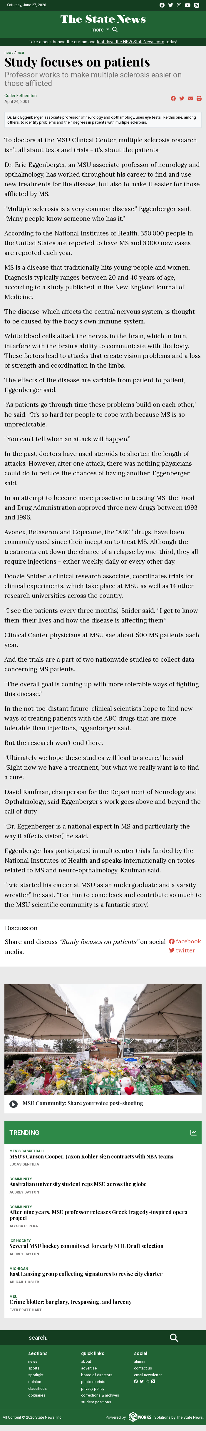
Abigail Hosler (24, 1282)
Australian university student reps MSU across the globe (78, 1184)
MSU (20, 53)
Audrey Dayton (24, 1192)
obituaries (36, 1395)
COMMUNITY (20, 1179)
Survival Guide (87, 29)
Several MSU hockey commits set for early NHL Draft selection (86, 1245)
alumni (139, 1361)
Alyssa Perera (23, 1226)
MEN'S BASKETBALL (27, 1151)
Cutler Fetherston (20, 95)
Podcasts (155, 29)
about (86, 1361)
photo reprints (93, 1381)
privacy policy (92, 1388)
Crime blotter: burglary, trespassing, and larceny (70, 1301)
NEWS (9, 53)
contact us (143, 1368)
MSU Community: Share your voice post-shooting (83, 1103)
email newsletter (148, 1375)
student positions (96, 1402)
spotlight (35, 1375)
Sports (56, 29)
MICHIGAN (18, 1269)
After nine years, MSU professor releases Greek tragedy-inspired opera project (98, 1214)
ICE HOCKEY (20, 1241)
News (20, 29)
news (32, 1361)
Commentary (121, 29)
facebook (184, 942)
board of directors (96, 1375)
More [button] (175, 29)
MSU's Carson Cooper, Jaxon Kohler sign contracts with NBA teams (91, 1156)
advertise (89, 1368)
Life (38, 29)
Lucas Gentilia (24, 1164)
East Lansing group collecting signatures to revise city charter (86, 1273)
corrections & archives (100, 1395)
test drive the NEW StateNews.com (130, 41)
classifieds (37, 1388)
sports (33, 1368)
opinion (34, 1381)
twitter (181, 952)
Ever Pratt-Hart (25, 1310)
